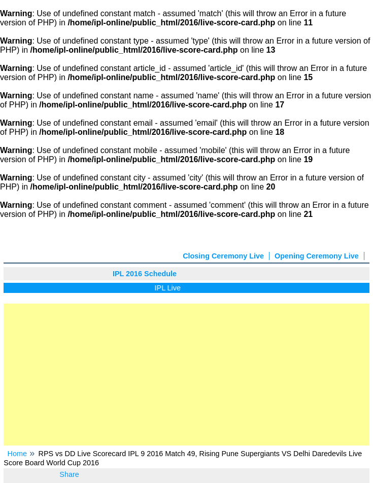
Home (17, 454)
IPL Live (170, 288)
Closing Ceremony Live (223, 256)
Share (69, 474)
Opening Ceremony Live (317, 256)
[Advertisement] (186, 374)
